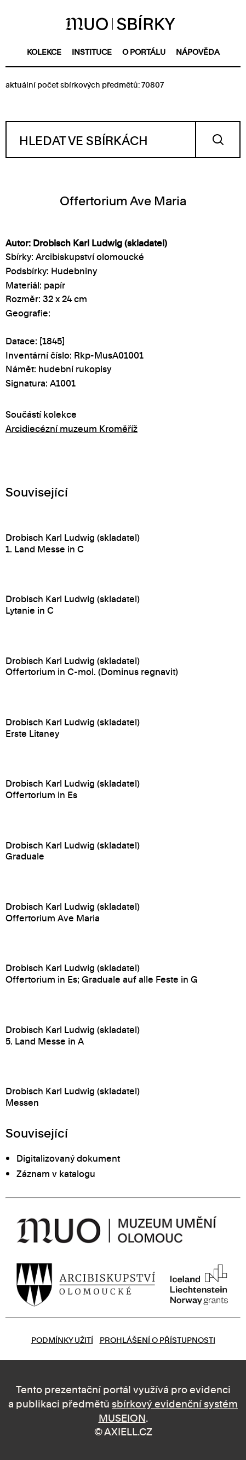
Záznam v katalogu (55, 1173)
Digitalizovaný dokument (68, 1158)
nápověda (198, 51)
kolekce (44, 51)
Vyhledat (218, 139)
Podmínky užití (62, 1339)
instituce (92, 51)
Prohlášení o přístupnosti (157, 1339)
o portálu (143, 51)
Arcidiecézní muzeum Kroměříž (71, 428)
